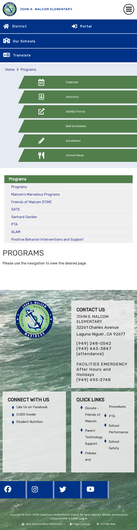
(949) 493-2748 (93, 379)
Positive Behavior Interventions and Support (47, 239)
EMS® (74, 518)
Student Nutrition (29, 422)
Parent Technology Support (94, 437)
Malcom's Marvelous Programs (35, 194)
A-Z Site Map (106, 524)
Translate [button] (22, 55)
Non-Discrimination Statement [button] (44, 524)
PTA (14, 224)
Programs (28, 70)
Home (10, 70)
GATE (15, 209)
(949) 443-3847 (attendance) (93, 351)
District (19, 26)
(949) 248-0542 (93, 343)
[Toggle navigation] (129, 9)
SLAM (15, 232)
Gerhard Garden (24, 217)
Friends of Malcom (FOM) (31, 202)
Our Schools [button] (24, 41)
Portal (86, 26)
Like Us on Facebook (31, 407)
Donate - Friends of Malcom (92, 414)
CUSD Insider (26, 414)
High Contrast (82, 524)
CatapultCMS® (59, 518)
